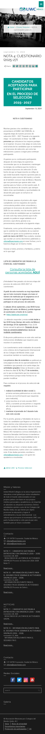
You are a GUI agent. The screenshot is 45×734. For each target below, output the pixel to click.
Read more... (8, 568)
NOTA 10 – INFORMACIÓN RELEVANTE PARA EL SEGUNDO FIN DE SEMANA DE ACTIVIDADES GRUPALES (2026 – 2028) (22, 575)
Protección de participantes (16, 729)
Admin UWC (10, 468)
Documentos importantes (15, 726)
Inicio (7, 724)
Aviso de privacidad (19, 724)
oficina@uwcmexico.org (13, 241)
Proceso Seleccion (25, 468)
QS (30, 729)
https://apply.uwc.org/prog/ (17, 315)
